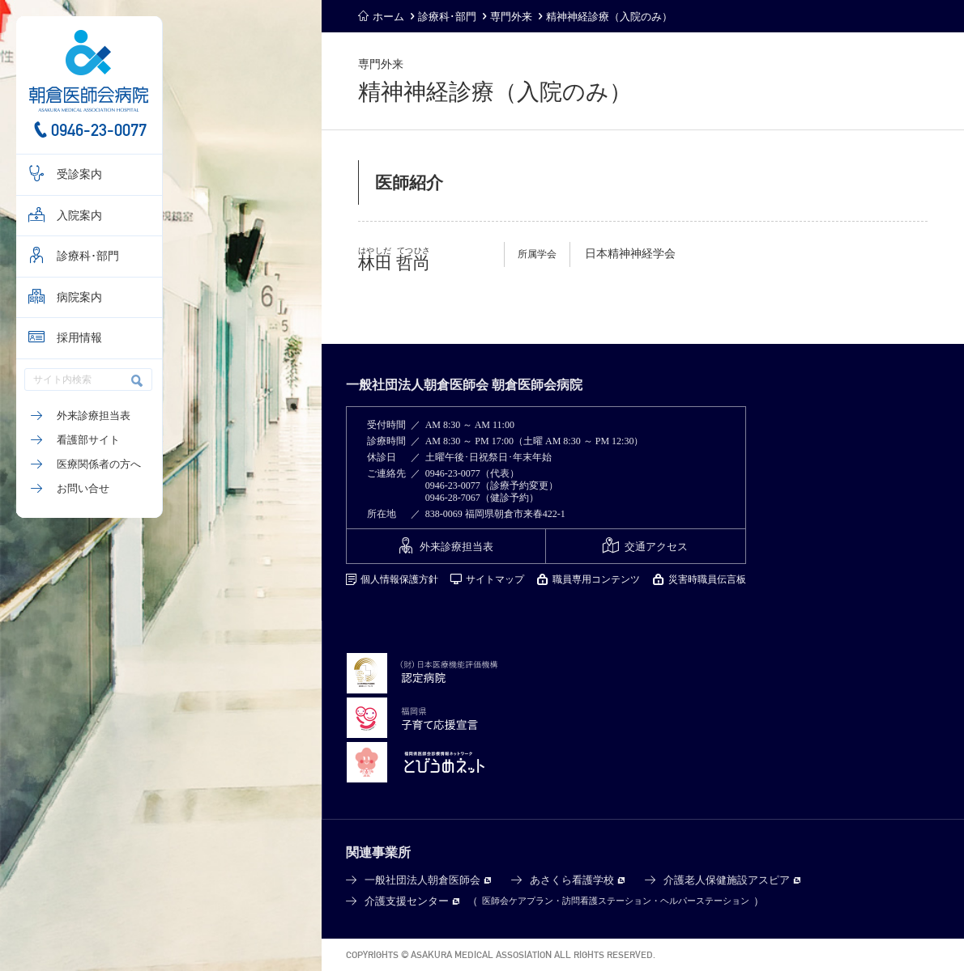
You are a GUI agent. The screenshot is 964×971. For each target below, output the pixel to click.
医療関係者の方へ (99, 464)
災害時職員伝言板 (707, 579)
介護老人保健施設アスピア (726, 880)
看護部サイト (88, 440)
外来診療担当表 (93, 415)
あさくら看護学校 (572, 880)
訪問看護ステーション (606, 900)
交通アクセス (656, 547)
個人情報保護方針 (399, 579)
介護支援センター (407, 901)
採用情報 (79, 338)
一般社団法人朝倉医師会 (422, 880)
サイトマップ (495, 579)
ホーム (388, 17)
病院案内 (79, 297)
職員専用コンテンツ (596, 579)
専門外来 (511, 17)
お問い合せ (83, 488)
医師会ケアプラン (517, 900)
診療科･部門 (88, 256)
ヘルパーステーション (704, 900)
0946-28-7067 (452, 497)
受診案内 (79, 174)
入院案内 (79, 216)
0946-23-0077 (99, 130)
